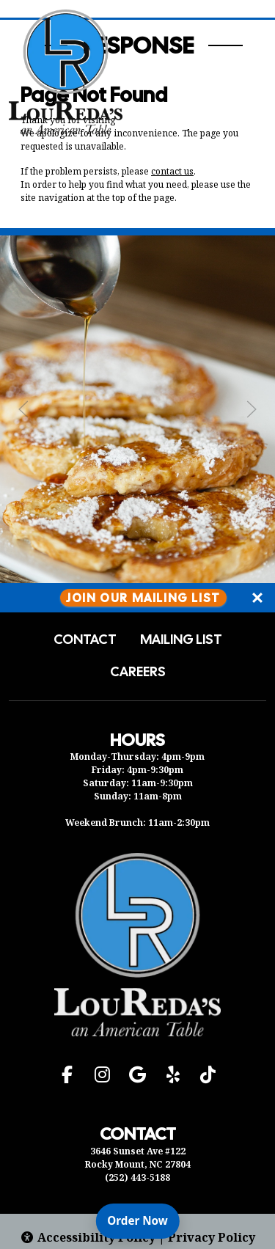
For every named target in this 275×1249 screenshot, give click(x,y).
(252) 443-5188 (137, 1177)
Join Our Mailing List (143, 597)
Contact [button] (85, 639)
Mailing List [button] (181, 639)
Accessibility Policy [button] (87, 1237)
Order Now (143, 1220)
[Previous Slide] (23, 409)
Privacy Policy (211, 1237)
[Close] (257, 597)
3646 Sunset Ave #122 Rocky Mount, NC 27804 (138, 1158)
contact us (172, 171)
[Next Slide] (251, 409)
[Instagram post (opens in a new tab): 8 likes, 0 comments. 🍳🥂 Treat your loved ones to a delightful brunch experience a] (137, 579)
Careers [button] (138, 672)
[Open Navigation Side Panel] (240, 72)
